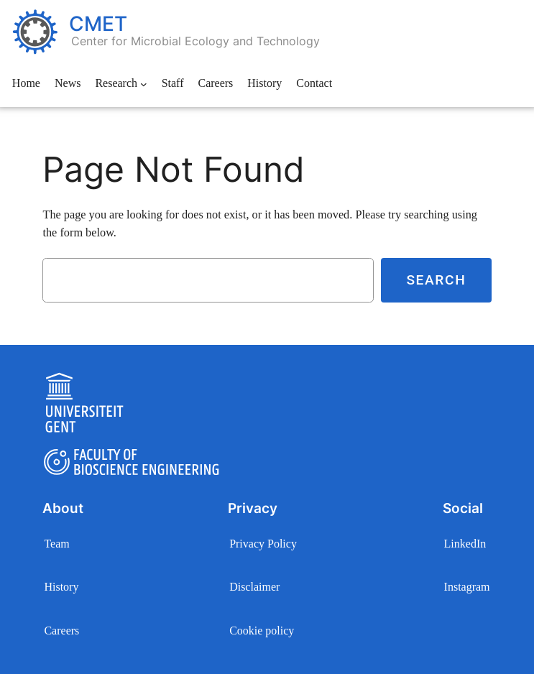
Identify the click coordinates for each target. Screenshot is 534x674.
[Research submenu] (143, 84)
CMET (98, 23)
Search (436, 280)
